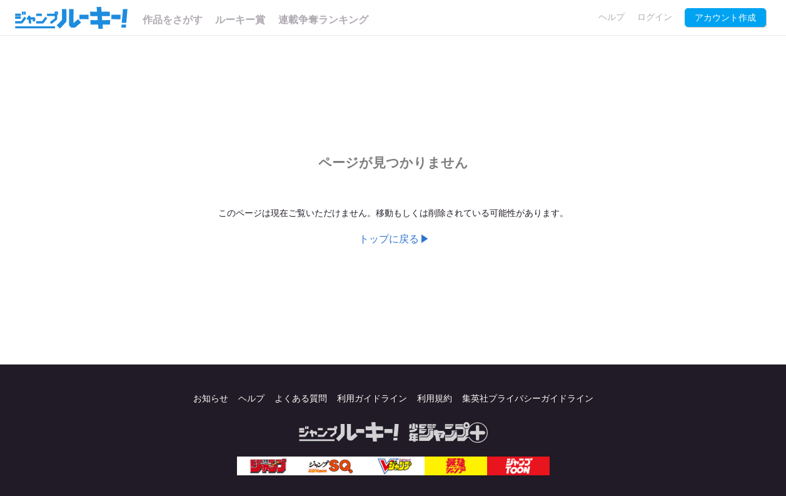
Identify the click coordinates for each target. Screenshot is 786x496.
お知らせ (210, 398)
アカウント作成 (725, 18)
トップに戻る (389, 239)
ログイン (654, 17)
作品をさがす (173, 19)
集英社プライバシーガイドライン (527, 398)
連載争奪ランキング (323, 19)
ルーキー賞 (240, 19)
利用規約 (434, 398)
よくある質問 (301, 398)
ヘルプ (611, 17)
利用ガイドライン (372, 398)
